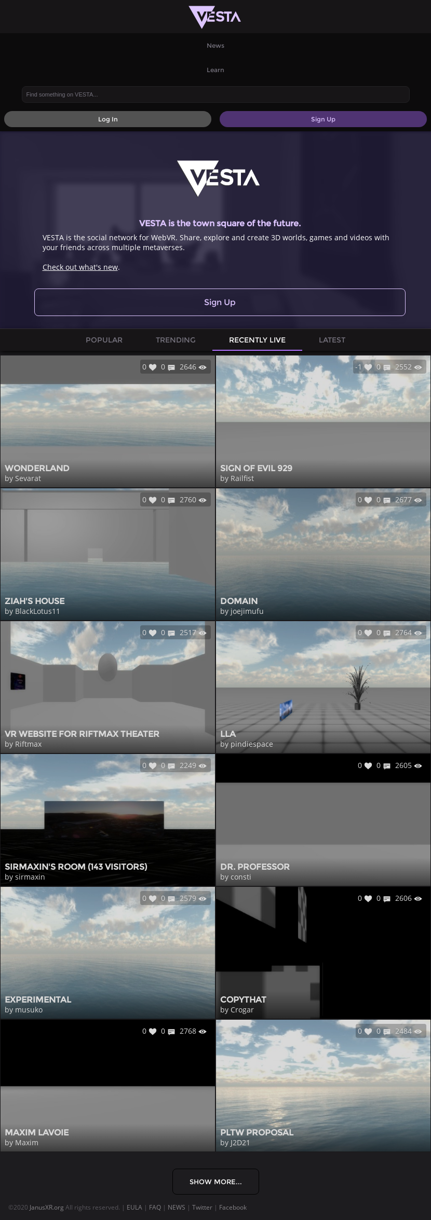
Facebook (233, 1207)
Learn (215, 70)
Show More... (216, 1181)
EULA (134, 1207)
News (215, 45)
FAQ (155, 1207)
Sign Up (220, 302)
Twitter (202, 1207)
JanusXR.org (47, 1207)
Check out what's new (80, 267)
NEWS (176, 1207)
